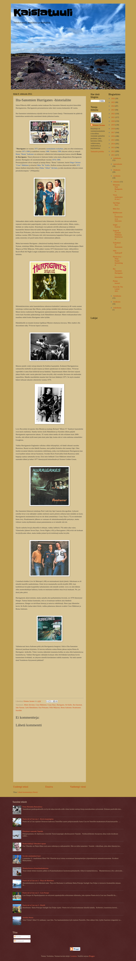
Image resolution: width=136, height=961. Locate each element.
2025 (113, 102)
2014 (113, 144)
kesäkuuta (116, 302)
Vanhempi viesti (78, 786)
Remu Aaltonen (66, 708)
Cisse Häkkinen (41, 705)
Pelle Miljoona (54, 708)
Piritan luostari (116, 282)
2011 (113, 155)
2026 (113, 98)
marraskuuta (117, 164)
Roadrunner (77, 708)
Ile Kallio (68, 705)
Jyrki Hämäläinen (31, 708)
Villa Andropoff (117, 252)
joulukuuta (117, 158)
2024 (113, 106)
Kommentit (19, 941)
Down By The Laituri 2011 (118, 289)
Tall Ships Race (116, 204)
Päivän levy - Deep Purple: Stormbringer (118, 261)
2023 (113, 110)
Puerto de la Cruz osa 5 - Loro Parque (35, 893)
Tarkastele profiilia (97, 151)
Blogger (92, 956)
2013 (113, 147)
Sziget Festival (116, 226)
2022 (113, 114)
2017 (113, 132)
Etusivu (49, 786)
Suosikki (19, 710)
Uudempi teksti (20, 786)
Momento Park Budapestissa (117, 188)
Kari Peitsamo (44, 708)
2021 (113, 117)
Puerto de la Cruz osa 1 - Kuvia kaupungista (37, 819)
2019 (113, 125)
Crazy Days (52, 705)
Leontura (73, 956)
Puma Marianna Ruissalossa (32, 807)
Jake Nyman (20, 708)
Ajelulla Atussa (27, 917)
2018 (113, 129)
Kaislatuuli (43, 13)
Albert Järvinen (29, 705)
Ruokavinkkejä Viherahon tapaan (34, 844)
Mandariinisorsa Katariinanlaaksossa (35, 868)
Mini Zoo (116, 209)
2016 (113, 136)
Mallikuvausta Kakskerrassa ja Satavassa (118, 217)
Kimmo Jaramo (99, 125)
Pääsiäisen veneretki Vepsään (32, 831)
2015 (113, 140)
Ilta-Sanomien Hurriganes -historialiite (118, 273)
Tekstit (17, 937)
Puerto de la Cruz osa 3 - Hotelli (33, 905)
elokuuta (116, 182)
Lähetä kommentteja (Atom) (28, 792)
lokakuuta (116, 170)
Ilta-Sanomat (77, 705)
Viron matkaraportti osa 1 (118, 197)
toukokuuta (117, 308)
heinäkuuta (117, 296)
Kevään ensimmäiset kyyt (31, 856)
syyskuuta (116, 176)
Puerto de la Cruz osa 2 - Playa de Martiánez (38, 880)
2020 (113, 121)
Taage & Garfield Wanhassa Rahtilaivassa (118, 235)
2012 (113, 151)
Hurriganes (60, 705)
